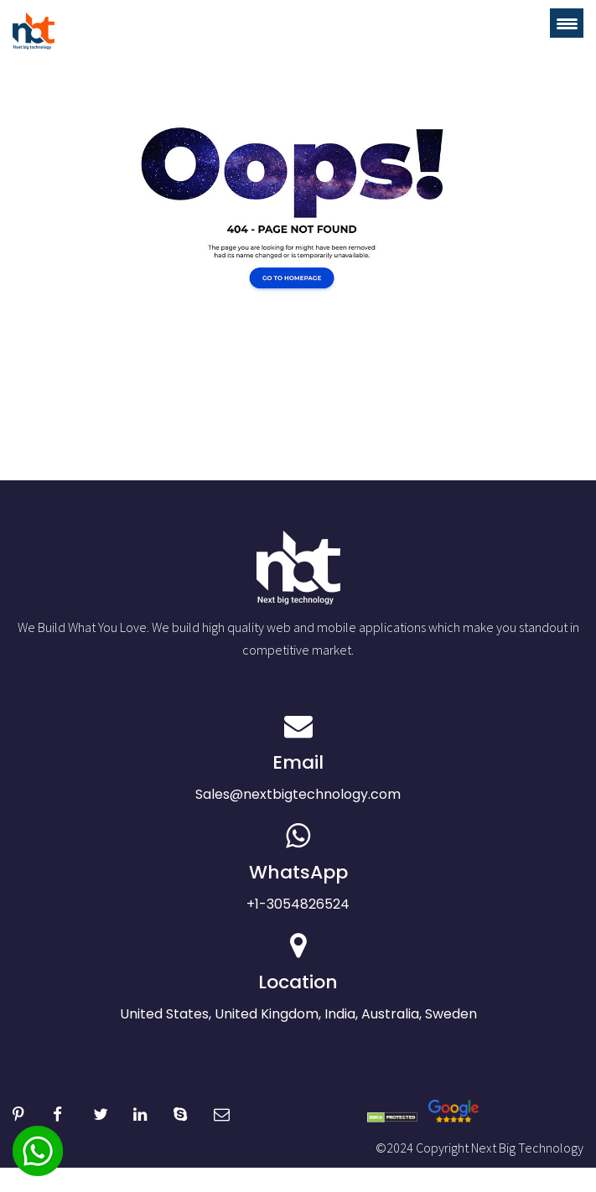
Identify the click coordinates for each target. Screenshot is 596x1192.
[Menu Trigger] (566, 23)
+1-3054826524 (298, 867)
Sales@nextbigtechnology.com (298, 758)
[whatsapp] (38, 1164)
